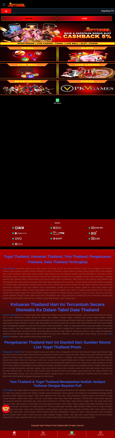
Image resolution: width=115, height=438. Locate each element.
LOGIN (84, 19)
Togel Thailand (9, 268)
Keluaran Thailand (10, 315)
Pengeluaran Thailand (11, 352)
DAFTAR (28, 19)
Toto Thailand (8, 390)
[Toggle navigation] (4, 4)
